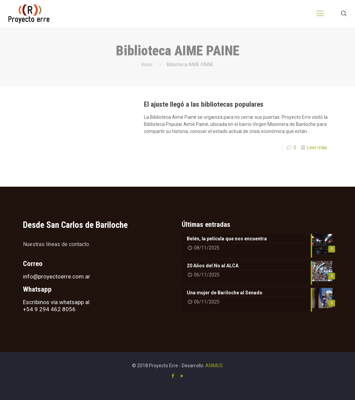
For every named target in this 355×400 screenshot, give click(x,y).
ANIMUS (214, 365)
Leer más (317, 147)
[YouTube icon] (182, 376)
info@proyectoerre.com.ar (56, 276)
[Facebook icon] (173, 376)
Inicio (147, 64)
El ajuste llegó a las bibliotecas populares (203, 104)
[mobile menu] (320, 13)
